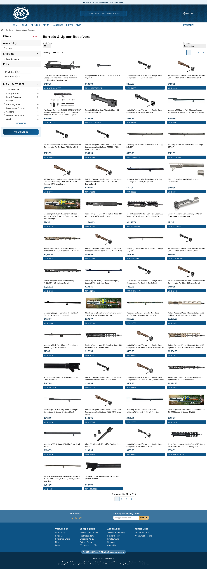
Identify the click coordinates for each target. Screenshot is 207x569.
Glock (7, 119)
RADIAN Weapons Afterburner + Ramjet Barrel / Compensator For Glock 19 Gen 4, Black (186, 249)
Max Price (9, 76)
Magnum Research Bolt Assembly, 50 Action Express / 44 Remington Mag (185, 215)
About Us (111, 545)
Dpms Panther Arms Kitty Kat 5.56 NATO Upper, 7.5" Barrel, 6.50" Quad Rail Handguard (186, 445)
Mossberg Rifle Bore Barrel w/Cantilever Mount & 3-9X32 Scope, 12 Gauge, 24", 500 (103, 314)
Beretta (8, 100)
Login (57, 545)
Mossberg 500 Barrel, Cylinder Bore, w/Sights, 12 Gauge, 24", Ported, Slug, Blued (144, 180)
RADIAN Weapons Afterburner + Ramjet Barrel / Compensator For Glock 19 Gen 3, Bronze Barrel (145, 378)
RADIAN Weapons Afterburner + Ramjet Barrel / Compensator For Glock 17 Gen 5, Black (103, 378)
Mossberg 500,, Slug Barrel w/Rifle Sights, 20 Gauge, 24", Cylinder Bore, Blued (61, 314)
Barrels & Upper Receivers (25, 30)
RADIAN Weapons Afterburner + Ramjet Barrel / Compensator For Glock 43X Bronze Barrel (186, 76)
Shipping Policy (87, 539)
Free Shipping (11, 59)
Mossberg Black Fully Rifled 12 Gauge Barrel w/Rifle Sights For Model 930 (61, 346)
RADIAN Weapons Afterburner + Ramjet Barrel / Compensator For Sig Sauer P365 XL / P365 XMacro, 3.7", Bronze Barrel (62, 181)
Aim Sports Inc (11, 93)
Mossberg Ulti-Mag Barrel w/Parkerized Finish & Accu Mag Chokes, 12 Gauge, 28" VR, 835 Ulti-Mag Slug (62, 478)
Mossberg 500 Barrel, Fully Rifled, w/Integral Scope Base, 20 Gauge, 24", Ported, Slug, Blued (186, 111)
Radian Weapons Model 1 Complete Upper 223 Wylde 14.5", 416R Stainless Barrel (186, 378)
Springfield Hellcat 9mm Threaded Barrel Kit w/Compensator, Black (102, 111)
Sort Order (194, 45)
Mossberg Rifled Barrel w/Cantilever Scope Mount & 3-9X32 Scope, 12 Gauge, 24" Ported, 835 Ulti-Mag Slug (61, 216)
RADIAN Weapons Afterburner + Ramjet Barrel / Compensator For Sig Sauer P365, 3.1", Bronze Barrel (103, 411)
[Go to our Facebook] (72, 518)
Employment (113, 539)
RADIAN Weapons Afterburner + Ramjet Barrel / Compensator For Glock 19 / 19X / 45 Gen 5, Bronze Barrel (103, 181)
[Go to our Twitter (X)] (76, 518)
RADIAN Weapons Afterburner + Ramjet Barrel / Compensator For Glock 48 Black (144, 445)
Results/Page (47, 45)
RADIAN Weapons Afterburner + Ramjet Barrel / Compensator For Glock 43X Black (144, 76)
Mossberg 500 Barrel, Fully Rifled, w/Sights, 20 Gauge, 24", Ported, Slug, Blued (103, 281)
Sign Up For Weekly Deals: (126, 513)
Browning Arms (12, 104)
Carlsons (9, 112)
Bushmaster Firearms (14, 108)
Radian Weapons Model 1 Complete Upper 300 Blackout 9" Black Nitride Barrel (103, 346)
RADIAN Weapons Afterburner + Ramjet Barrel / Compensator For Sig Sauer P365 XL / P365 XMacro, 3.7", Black (103, 147)
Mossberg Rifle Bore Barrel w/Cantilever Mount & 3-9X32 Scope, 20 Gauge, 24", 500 (186, 410)
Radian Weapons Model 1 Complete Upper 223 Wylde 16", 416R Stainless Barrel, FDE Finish (186, 314)
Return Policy (86, 542)
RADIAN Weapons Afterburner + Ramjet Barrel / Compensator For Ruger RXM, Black (144, 111)
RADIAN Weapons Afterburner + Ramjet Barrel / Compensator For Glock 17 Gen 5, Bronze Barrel (103, 249)
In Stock (9, 48)
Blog (57, 542)
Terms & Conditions (116, 532)
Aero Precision (11, 89)
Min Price (9, 72)
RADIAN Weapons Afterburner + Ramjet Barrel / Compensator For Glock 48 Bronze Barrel (186, 281)
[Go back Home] (2, 30)
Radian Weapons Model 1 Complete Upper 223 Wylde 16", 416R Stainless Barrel (62, 281)
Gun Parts (9, 30)
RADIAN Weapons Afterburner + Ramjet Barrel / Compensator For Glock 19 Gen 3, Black (144, 281)
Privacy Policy (113, 536)
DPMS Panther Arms (14, 115)
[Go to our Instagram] (80, 518)
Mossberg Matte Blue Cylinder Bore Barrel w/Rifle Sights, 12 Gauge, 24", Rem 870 (142, 314)
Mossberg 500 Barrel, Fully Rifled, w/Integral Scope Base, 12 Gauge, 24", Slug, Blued (61, 410)
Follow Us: (75, 513)
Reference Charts (62, 539)
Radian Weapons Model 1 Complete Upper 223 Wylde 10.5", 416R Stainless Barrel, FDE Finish (186, 346)
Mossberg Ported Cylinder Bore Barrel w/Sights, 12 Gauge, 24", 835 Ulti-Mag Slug (142, 410)
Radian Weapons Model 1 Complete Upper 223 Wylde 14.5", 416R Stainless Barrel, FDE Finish (62, 249)
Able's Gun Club (142, 532)
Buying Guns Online (89, 532)
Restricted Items (87, 536)
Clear (36, 36)
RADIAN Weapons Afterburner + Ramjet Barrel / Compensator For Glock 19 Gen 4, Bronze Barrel (145, 346)
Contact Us (60, 532)
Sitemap (111, 542)
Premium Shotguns (143, 536)
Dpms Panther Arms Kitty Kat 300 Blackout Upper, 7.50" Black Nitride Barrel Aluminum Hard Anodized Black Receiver (60, 77)
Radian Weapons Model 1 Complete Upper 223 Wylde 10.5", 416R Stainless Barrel (103, 215)
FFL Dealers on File (88, 545)
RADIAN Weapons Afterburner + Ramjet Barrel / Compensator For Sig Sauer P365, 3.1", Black (62, 145)
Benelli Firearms (12, 97)
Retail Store (60, 536)
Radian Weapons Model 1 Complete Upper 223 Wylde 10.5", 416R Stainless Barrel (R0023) (144, 215)
